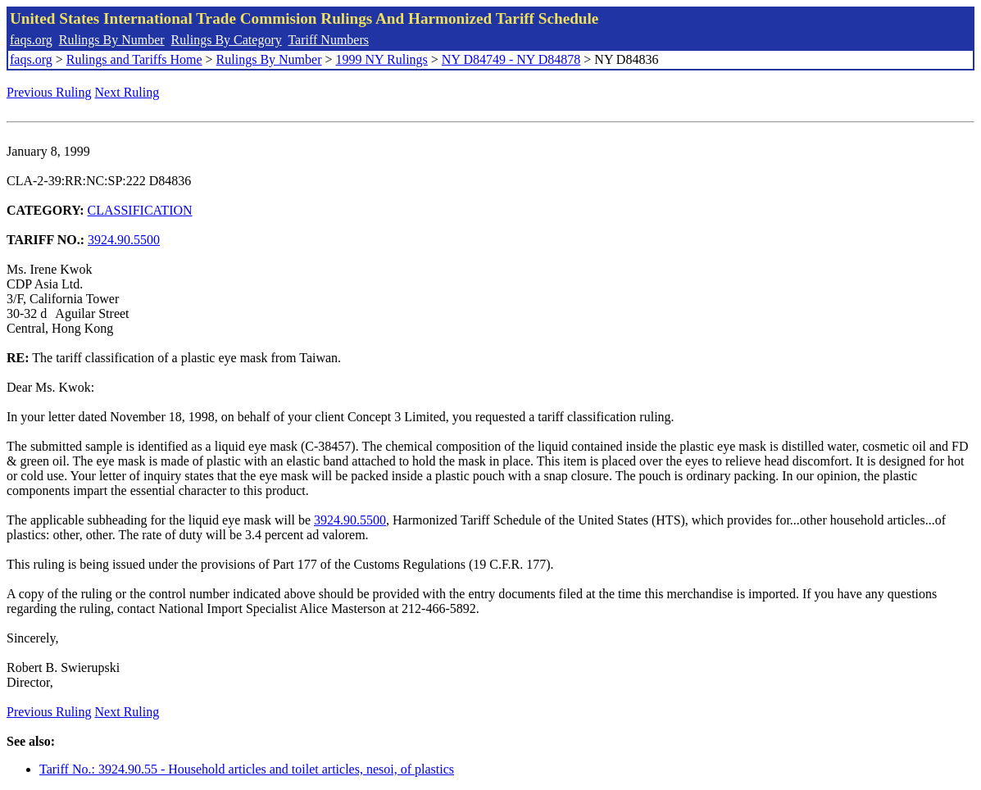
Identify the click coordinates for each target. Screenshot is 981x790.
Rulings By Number (112, 40)
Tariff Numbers (328, 40)
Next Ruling (127, 92)
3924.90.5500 (124, 240)
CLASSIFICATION (140, 210)
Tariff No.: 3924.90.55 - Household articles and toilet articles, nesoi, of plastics (246, 769)
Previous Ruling (49, 92)
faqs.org (31, 40)
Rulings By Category (226, 40)
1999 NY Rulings (382, 59)
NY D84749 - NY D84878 (511, 59)
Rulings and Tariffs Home (134, 59)
